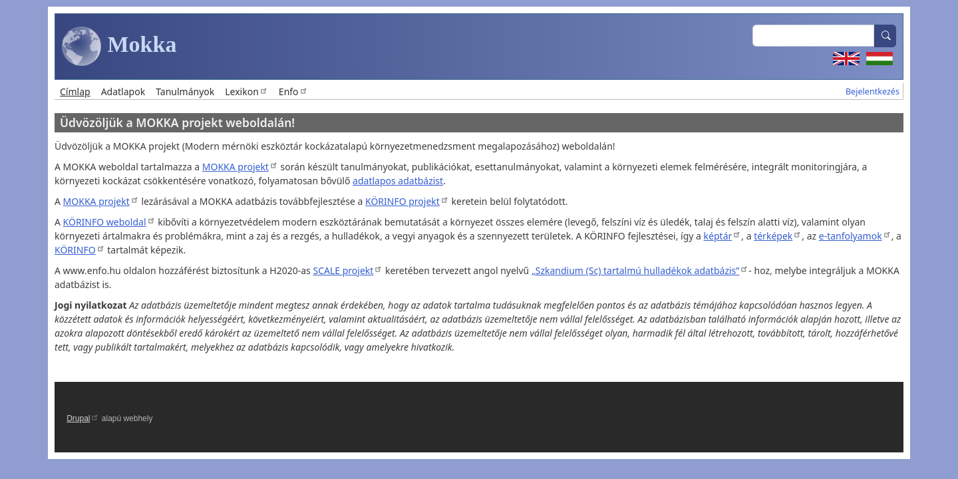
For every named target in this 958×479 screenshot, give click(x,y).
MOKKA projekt (240, 166)
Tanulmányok (185, 91)
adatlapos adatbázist (398, 180)
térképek (778, 236)
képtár (723, 236)
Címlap (75, 91)
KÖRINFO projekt (407, 201)
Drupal (83, 418)
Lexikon (246, 91)
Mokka (119, 47)
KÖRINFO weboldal (109, 222)
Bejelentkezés (872, 91)
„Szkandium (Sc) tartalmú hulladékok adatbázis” (640, 270)
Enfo (293, 91)
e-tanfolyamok (855, 236)
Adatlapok (123, 91)
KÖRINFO (80, 249)
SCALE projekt (348, 270)
